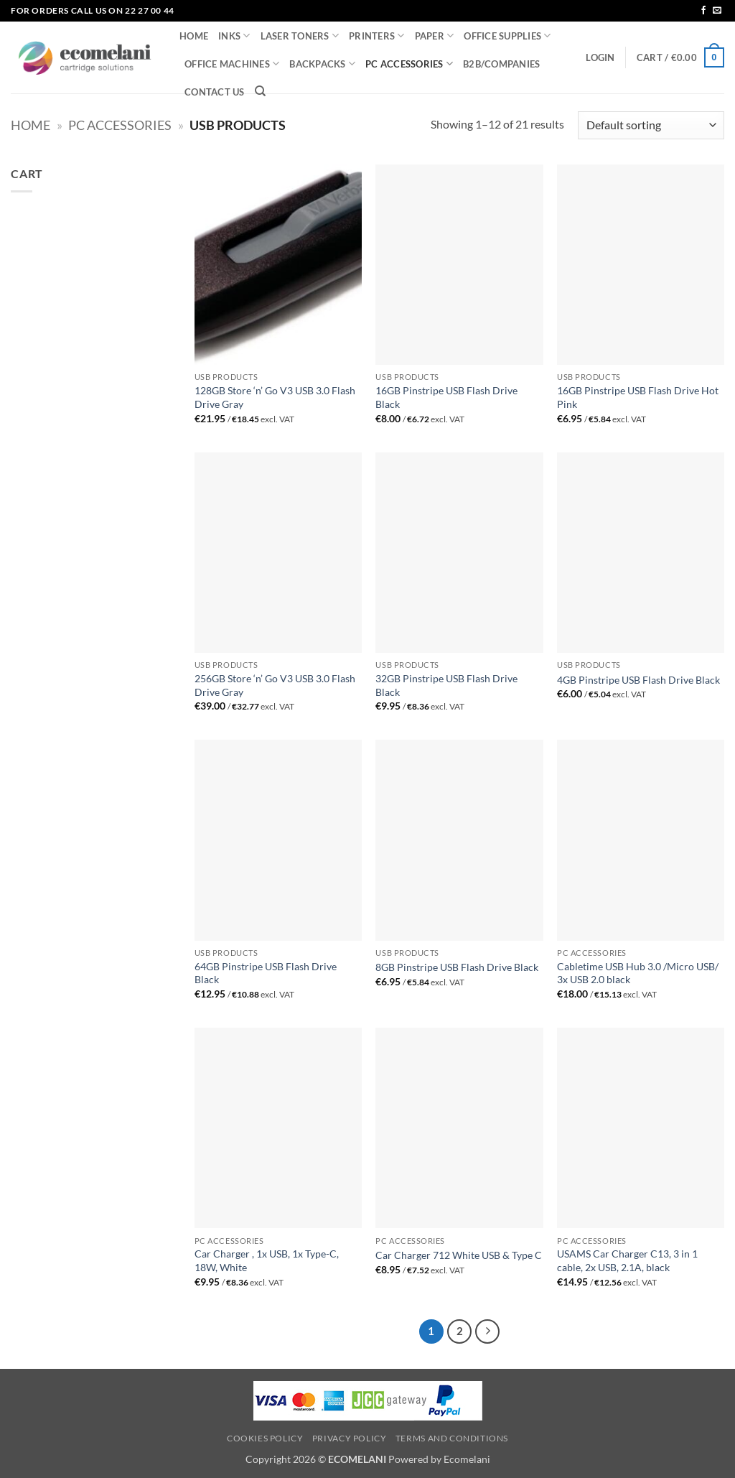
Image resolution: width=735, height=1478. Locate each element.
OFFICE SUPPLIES (507, 35)
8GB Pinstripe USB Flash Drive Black (456, 967)
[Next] (487, 1331)
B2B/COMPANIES (501, 64)
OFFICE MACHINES (231, 63)
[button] (600, 57)
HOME (193, 36)
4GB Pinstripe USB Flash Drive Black (638, 680)
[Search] (260, 91)
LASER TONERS (300, 35)
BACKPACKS (322, 63)
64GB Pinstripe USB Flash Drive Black (266, 973)
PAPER (434, 35)
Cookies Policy (265, 1438)
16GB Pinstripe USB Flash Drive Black (446, 397)
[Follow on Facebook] (703, 11)
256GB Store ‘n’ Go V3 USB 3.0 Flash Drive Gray (275, 685)
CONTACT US (214, 92)
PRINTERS (377, 35)
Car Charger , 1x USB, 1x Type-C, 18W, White (267, 1260)
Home (30, 125)
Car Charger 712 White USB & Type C (458, 1255)
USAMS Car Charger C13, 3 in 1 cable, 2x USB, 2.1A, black (627, 1260)
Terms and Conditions (451, 1438)
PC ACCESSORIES (409, 63)
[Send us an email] (717, 11)
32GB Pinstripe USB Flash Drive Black (446, 685)
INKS (234, 35)
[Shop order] (651, 125)
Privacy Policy (349, 1438)
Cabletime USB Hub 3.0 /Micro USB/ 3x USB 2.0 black (637, 973)
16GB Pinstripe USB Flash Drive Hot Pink (637, 397)
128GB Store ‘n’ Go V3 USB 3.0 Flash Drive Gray (275, 397)
